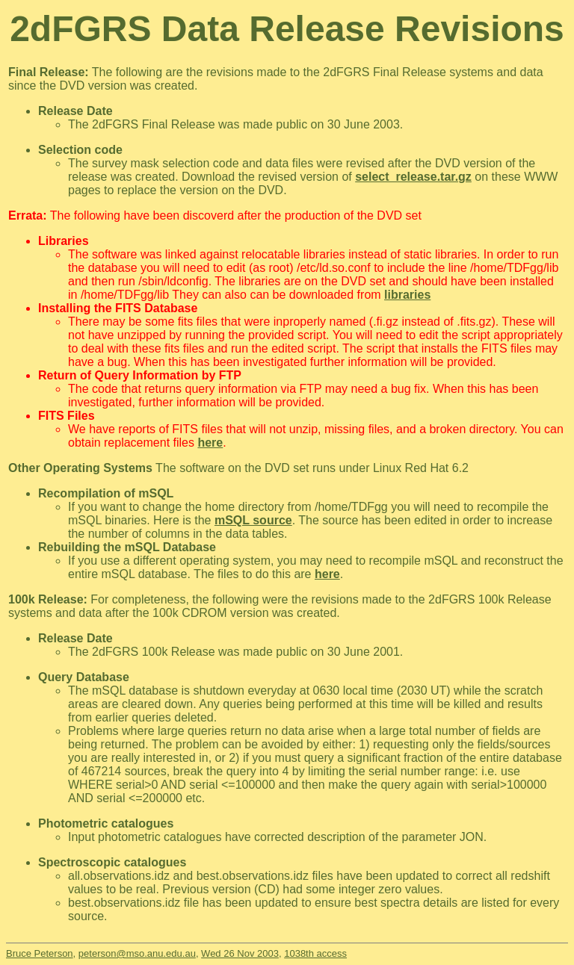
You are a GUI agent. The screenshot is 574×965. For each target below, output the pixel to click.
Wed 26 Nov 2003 (240, 953)
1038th (299, 953)
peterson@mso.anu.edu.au (137, 953)
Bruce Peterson (39, 953)
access (330, 953)
